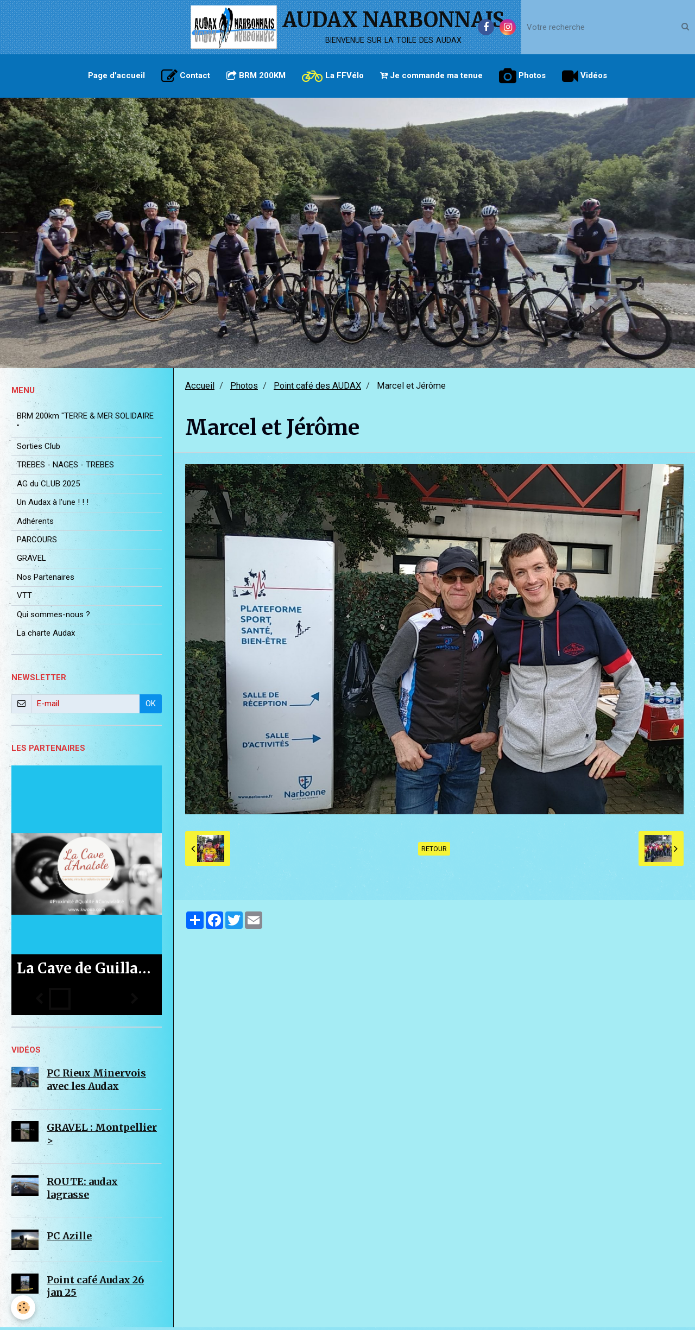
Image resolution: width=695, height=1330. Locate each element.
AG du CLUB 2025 (48, 486)
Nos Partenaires (45, 580)
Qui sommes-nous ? (53, 617)
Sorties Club (38, 449)
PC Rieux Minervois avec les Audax (96, 1081)
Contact (185, 76)
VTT (24, 598)
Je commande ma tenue (431, 75)
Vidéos (584, 76)
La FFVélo (333, 76)
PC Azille (69, 1238)
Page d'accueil (116, 75)
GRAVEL (31, 561)
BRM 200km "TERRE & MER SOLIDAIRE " (85, 424)
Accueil (199, 388)
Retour (434, 851)
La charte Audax (46, 636)
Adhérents (35, 524)
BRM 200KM (256, 75)
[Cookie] (23, 1307)
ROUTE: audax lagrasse (82, 1190)
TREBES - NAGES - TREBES (65, 467)
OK (151, 706)
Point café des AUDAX (317, 388)
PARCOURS (37, 542)
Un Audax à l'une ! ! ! (53, 505)
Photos (522, 76)
